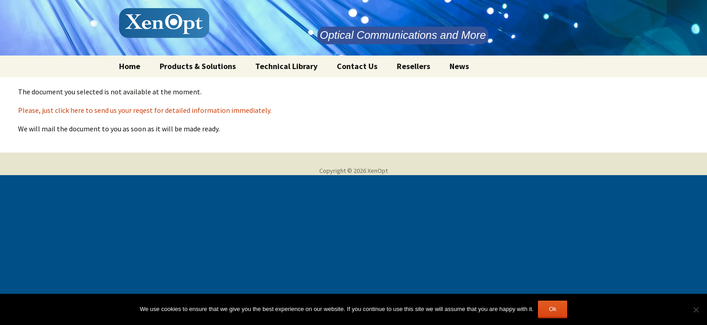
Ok (552, 309)
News (459, 66)
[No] (695, 309)
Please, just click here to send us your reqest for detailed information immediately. (144, 110)
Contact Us (357, 66)
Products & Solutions (198, 66)
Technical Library (286, 66)
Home (129, 66)
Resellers (413, 66)
